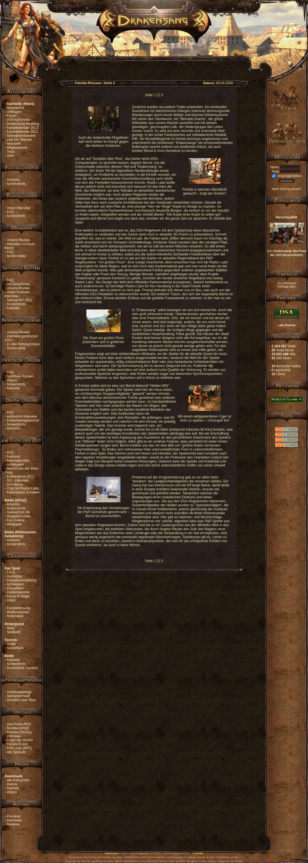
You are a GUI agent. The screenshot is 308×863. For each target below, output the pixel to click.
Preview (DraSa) (19, 732)
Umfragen (14, 112)
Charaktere (15, 588)
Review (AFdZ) (18, 728)
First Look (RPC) (19, 748)
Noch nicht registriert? (286, 189)
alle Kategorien (18, 780)
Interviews (14, 820)
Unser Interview (18, 208)
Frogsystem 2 (144, 853)
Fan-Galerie (15, 520)
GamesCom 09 (18, 512)
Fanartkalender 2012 (22, 132)
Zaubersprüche (18, 592)
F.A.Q (11, 572)
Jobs (10, 156)
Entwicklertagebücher (23, 420)
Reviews (13, 824)
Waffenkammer (18, 612)
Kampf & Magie (18, 596)
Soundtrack (15, 648)
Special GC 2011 (19, 300)
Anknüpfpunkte (18, 461)
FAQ (10, 212)
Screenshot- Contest (22, 668)
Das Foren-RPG (19, 724)
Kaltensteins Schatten (23, 492)
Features (13, 457)
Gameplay (14, 576)
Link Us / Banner (19, 140)
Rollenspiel (15, 616)
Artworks (13, 180)
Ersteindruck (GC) (20, 476)
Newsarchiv (15, 108)
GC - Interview (17, 480)
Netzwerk (14, 144)
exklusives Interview (22, 416)
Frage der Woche (20, 740)
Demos (12, 784)
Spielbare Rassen (20, 376)
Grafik (11, 644)
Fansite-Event (17, 744)
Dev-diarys (15, 484)
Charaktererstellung (21, 580)
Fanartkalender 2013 (22, 128)
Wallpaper (14, 524)
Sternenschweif (18, 696)
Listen (11, 600)
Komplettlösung (18, 608)
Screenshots (16, 184)
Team (11, 152)
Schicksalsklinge (19, 692)
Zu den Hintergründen (23, 344)
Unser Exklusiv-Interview (17, 294)
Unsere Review (18, 240)
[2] (158, 95)
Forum (11, 116)
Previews (13, 816)
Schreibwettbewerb (21, 136)
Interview (13, 736)
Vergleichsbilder (19, 516)
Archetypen (15, 464)
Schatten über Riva (21, 700)
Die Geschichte (18, 284)
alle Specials (16, 752)
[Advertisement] (154, 56)
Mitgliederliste (17, 148)
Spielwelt (13, 632)
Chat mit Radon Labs (23, 488)
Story (10, 628)
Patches (13, 788)
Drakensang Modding (23, 124)
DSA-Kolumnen (18, 120)
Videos (12, 380)
